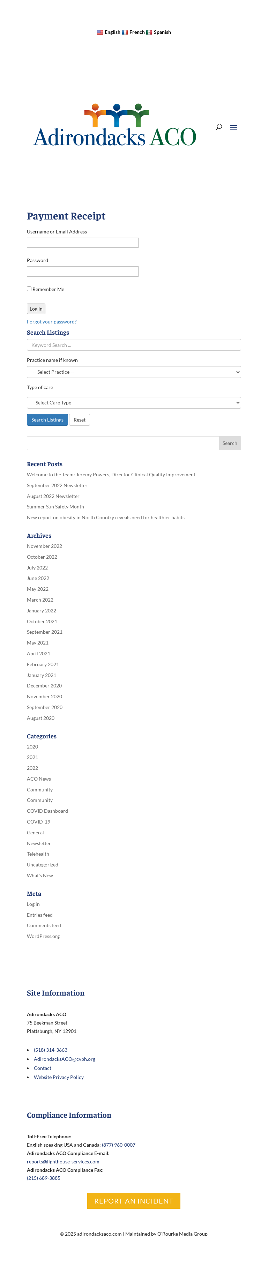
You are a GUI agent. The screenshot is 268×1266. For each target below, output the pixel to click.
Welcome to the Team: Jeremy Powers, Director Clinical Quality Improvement (111, 474)
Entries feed (40, 915)
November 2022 (44, 546)
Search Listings (47, 420)
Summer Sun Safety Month (55, 506)
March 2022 (40, 600)
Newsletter (39, 843)
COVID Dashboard (47, 811)
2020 (32, 747)
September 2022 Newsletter (57, 485)
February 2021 (43, 664)
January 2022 (41, 610)
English (108, 32)
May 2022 (38, 589)
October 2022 (42, 557)
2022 (32, 768)
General (35, 832)
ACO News (39, 779)
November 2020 (44, 696)
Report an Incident (133, 1201)
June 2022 (38, 578)
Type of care (40, 387)
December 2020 (44, 685)
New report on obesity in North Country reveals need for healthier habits (106, 517)
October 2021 (42, 621)
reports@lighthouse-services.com (63, 1161)
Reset (79, 420)
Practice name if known (52, 360)
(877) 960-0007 (118, 1145)
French (133, 32)
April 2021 (38, 653)
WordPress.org (43, 936)
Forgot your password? (52, 322)
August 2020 (40, 718)
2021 (32, 757)
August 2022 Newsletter (53, 496)
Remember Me (45, 289)
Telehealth (38, 854)
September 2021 (44, 632)
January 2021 (41, 675)
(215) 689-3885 (43, 1178)
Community (40, 789)
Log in (33, 904)
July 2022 (37, 568)
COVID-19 (38, 822)
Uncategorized (42, 864)
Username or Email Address (57, 231)
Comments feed (44, 925)
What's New (40, 875)
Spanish (158, 32)
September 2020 (44, 707)
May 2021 (38, 643)
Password (37, 260)
